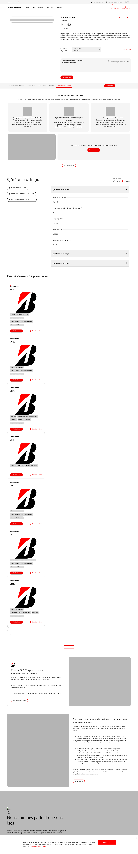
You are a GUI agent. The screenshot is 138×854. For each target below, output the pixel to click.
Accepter (106, 842)
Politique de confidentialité (38, 846)
